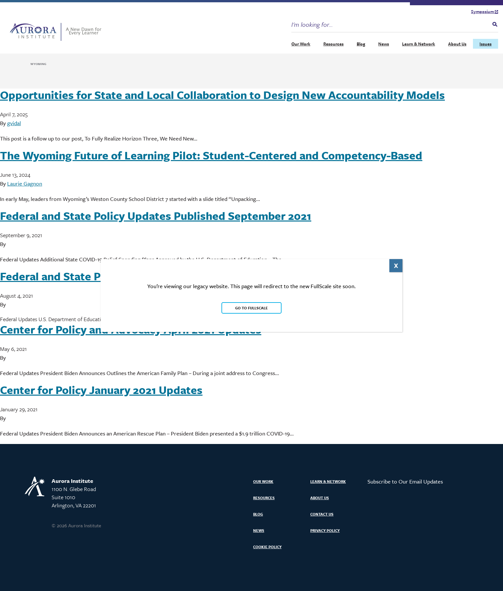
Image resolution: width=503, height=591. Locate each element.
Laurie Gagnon (24, 183)
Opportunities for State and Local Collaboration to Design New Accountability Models (222, 95)
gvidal (14, 123)
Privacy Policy (325, 530)
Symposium (484, 11)
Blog (361, 44)
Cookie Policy (267, 547)
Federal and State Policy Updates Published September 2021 (155, 215)
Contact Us (321, 514)
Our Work (300, 44)
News (383, 44)
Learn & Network (418, 44)
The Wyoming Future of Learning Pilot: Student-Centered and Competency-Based (211, 155)
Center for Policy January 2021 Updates (101, 390)
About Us (457, 44)
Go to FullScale (251, 308)
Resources (333, 44)
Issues (485, 44)
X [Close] (396, 265)
